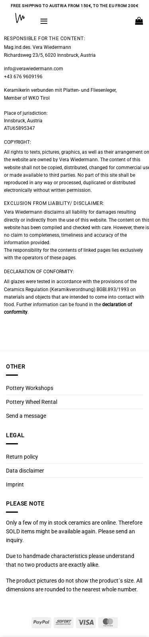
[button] (44, 21)
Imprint (15, 484)
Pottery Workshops (29, 388)
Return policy (22, 457)
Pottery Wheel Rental (31, 402)
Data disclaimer (25, 470)
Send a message (26, 416)
